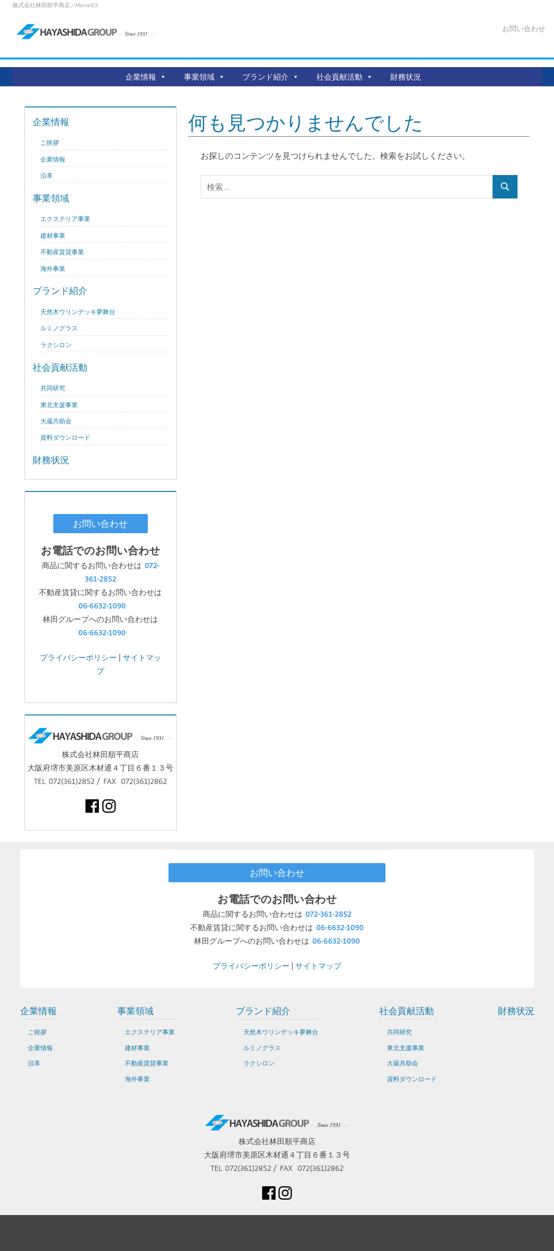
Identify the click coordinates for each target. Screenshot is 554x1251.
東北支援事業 (59, 405)
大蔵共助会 (56, 421)
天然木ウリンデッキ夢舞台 (77, 312)
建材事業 (52, 235)
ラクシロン (56, 345)
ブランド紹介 (265, 77)
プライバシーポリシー (78, 657)
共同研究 (52, 388)
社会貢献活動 (339, 77)
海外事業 (52, 268)
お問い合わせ (523, 28)
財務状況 (405, 77)
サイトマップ (318, 965)
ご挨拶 (49, 142)
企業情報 (140, 77)
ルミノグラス (59, 328)
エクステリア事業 (65, 218)
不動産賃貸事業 (62, 252)
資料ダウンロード (65, 437)
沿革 (46, 175)
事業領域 (199, 77)
